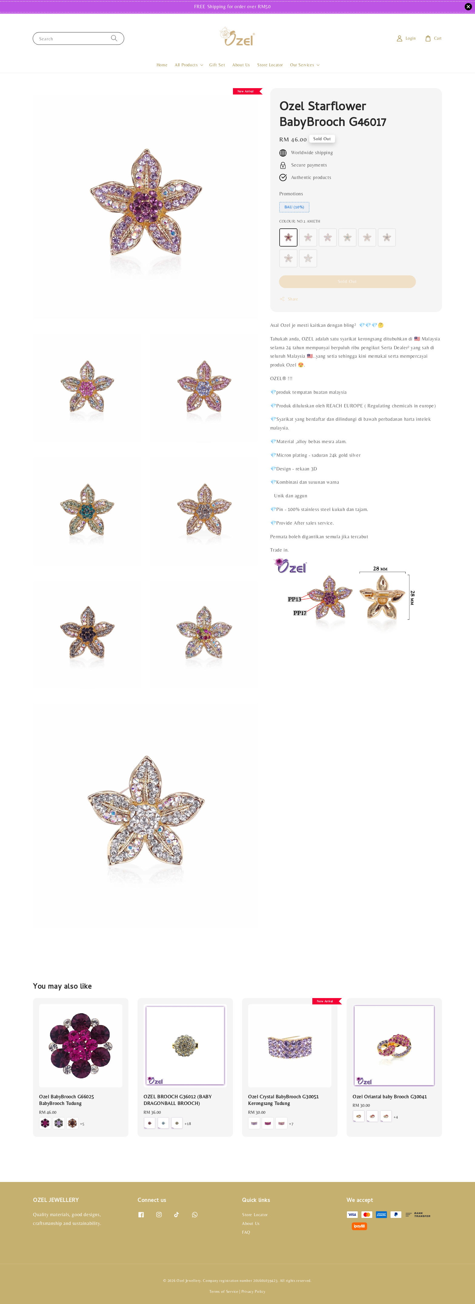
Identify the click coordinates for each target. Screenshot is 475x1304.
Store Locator (270, 64)
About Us (241, 64)
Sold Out (347, 281)
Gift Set (217, 64)
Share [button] (288, 299)
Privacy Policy (253, 1291)
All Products (186, 64)
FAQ (246, 1232)
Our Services (302, 64)
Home (162, 64)
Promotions (291, 194)
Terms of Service (223, 1291)
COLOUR (300, 221)
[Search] (114, 38)
